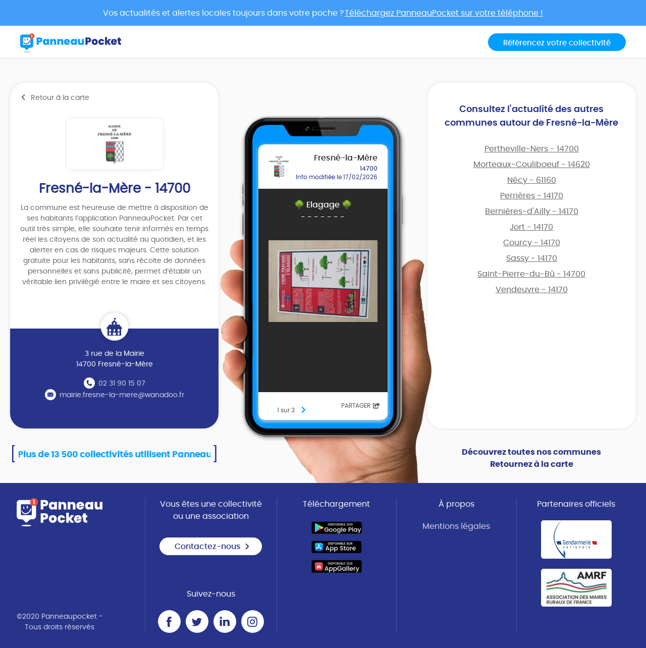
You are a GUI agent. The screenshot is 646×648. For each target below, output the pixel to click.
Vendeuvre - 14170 (532, 290)
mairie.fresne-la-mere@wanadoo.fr (122, 395)
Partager (360, 406)
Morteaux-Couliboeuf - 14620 (531, 164)
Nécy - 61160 (531, 180)
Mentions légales (456, 526)
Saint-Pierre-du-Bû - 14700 (531, 274)
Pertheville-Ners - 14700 (531, 149)
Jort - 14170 (531, 227)
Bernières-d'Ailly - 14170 (531, 211)
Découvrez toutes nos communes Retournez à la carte (531, 458)
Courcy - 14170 (531, 243)
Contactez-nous (212, 547)
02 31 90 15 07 (121, 383)
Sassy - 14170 (531, 258)
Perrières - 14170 (531, 196)
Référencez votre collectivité (557, 43)
